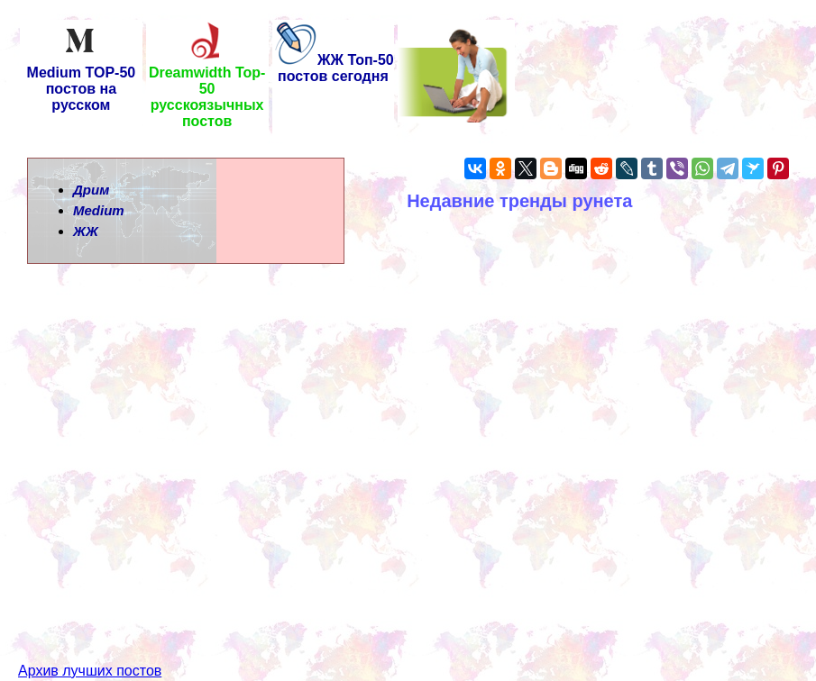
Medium (98, 210)
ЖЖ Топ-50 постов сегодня (333, 68)
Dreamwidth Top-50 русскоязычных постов (207, 90)
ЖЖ (85, 231)
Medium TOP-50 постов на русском (81, 82)
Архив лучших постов (89, 638)
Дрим (91, 189)
